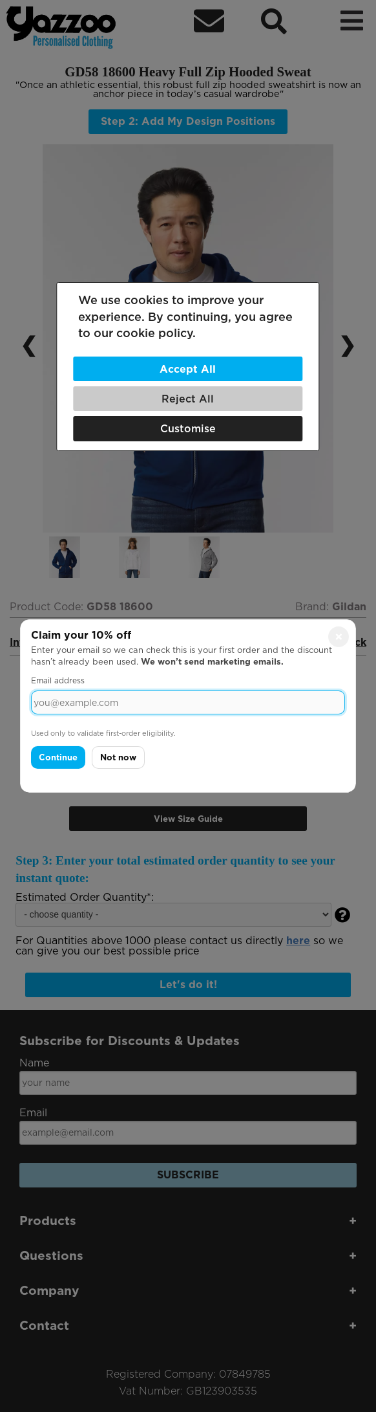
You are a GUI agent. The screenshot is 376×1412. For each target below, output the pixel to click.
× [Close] (339, 637)
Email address (58, 680)
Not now (118, 757)
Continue (58, 757)
